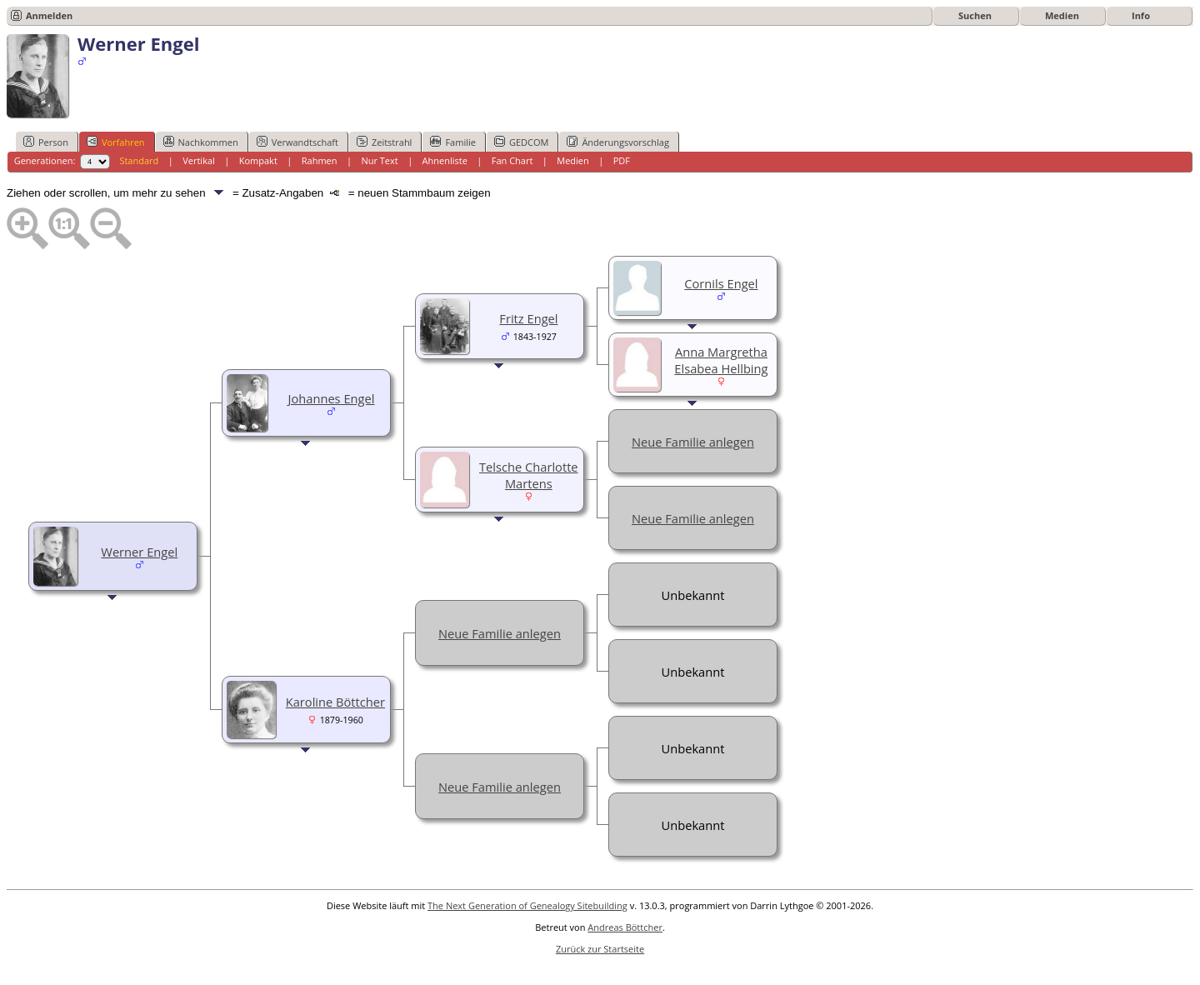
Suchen (975, 15)
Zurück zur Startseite (600, 948)
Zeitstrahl (384, 141)
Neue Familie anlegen (693, 441)
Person (45, 141)
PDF (621, 160)
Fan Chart (512, 160)
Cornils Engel (721, 283)
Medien (1062, 15)
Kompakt (258, 160)
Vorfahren (116, 141)
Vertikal (198, 160)
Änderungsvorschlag (618, 141)
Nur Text (379, 160)
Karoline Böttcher (335, 701)
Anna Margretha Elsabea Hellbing (721, 360)
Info (1141, 15)
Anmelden (49, 15)
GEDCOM (521, 141)
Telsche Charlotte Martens (528, 475)
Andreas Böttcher (625, 927)
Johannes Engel (331, 398)
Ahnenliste (445, 160)
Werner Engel (139, 551)
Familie (452, 141)
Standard (138, 160)
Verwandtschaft (297, 141)
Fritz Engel (528, 318)
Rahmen (320, 160)
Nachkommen (200, 141)
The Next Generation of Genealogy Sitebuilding (528, 905)
